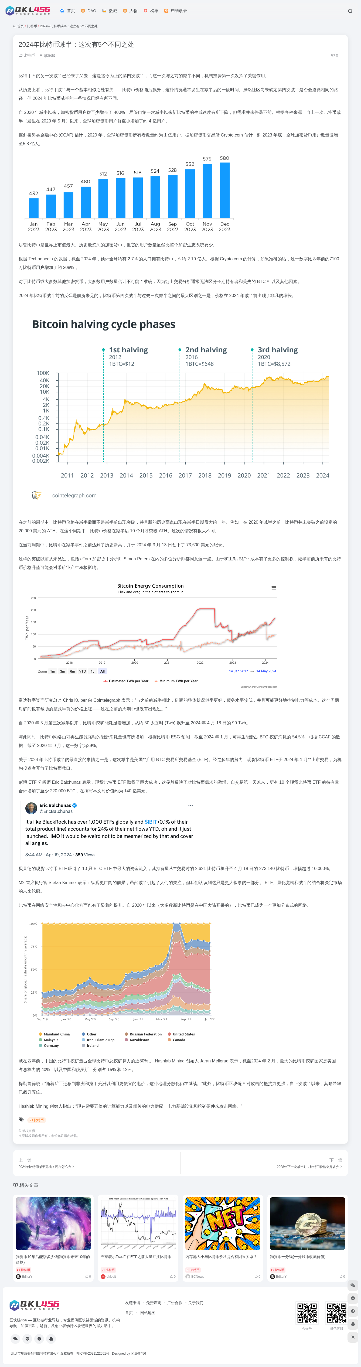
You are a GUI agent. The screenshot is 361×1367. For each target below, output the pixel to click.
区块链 (235, 1083)
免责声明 (153, 1303)
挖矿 (241, 559)
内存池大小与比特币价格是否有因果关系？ (221, 1256)
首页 (20, 26)
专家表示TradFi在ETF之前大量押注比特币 (136, 1256)
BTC (261, 281)
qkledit (47, 55)
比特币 (32, 26)
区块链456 (138, 1353)
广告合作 (174, 1303)
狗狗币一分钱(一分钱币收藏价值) (297, 1256)
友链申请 (132, 1303)
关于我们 (195, 1303)
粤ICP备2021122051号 (92, 1353)
